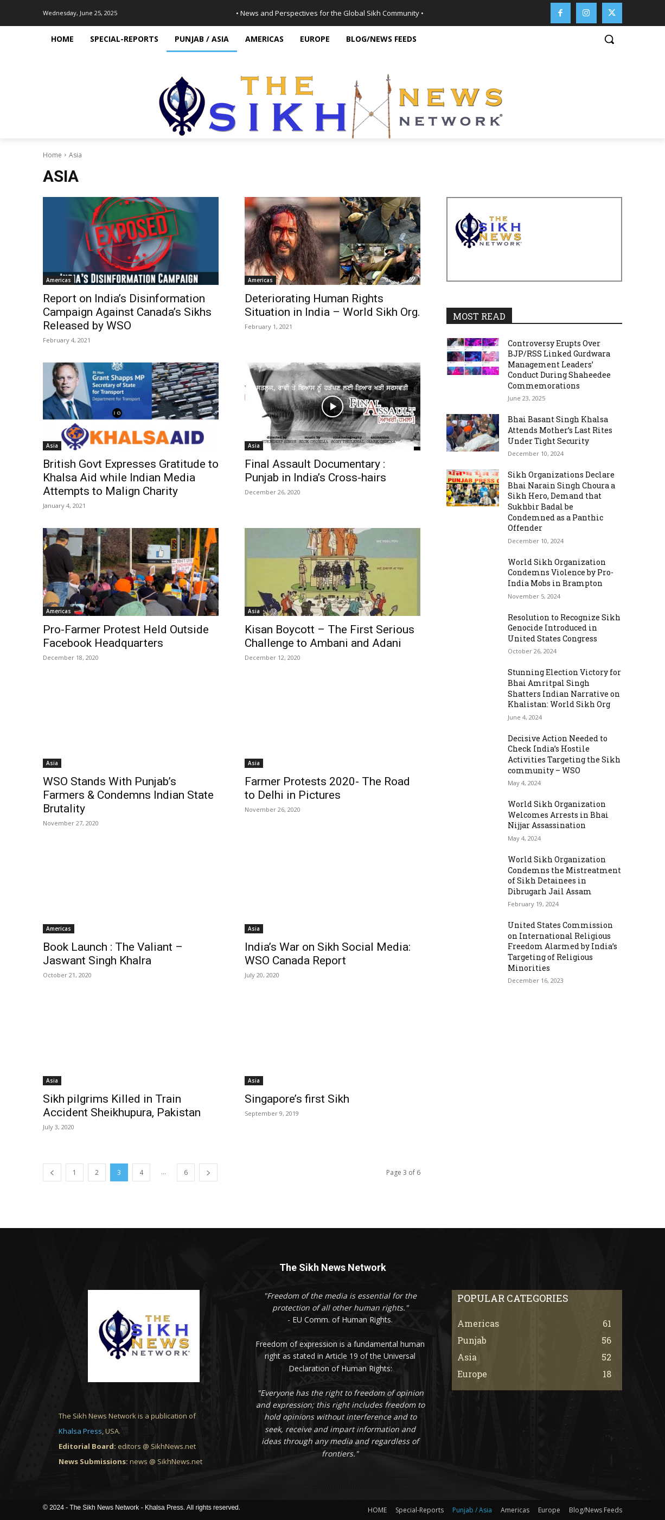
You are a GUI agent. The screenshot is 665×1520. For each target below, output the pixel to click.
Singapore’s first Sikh (297, 1098)
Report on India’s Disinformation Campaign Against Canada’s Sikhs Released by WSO (127, 312)
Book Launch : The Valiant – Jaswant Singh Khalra (113, 953)
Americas (58, 280)
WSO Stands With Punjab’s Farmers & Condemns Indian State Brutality (128, 795)
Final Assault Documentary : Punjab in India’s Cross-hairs (315, 470)
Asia (52, 445)
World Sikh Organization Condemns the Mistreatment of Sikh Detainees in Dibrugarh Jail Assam (564, 875)
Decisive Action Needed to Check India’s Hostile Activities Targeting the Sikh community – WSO (564, 754)
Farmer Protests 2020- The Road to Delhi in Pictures (327, 788)
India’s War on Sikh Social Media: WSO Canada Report (328, 953)
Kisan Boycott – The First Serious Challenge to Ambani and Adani (329, 636)
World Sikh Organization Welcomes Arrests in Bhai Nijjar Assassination (558, 814)
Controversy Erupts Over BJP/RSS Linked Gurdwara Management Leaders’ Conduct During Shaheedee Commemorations (559, 364)
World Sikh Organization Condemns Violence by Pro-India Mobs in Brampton (560, 572)
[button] (609, 39)
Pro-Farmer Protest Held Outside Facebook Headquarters (126, 636)
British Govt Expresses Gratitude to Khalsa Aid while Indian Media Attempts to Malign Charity (131, 477)
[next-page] (208, 1172)
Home (52, 155)
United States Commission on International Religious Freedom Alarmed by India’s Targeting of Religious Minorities (562, 946)
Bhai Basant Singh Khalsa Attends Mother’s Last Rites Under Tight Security (560, 430)
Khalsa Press (80, 1431)
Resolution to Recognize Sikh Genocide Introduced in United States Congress (564, 628)
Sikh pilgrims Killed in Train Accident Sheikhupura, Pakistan (122, 1105)
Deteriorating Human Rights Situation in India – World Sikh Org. (332, 305)
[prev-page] (52, 1172)
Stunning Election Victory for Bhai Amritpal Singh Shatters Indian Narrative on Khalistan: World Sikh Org (564, 688)
